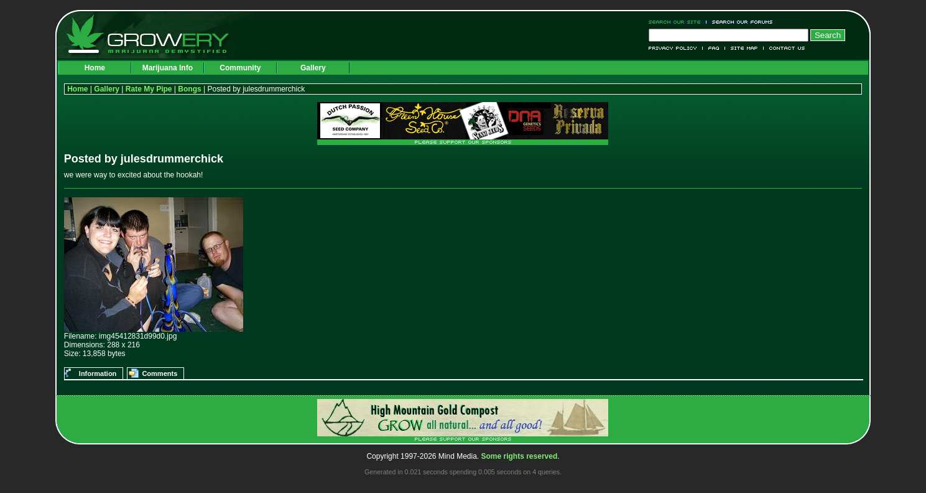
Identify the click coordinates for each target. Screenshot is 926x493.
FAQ (714, 48)
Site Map (744, 48)
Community (240, 67)
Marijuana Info (167, 67)
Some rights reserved (519, 456)
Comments (159, 373)
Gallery (313, 67)
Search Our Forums (740, 22)
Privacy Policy (676, 48)
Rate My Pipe (149, 89)
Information (98, 373)
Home (95, 67)
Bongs (189, 89)
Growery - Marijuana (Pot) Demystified (154, 34)
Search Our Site (677, 22)
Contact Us (784, 48)
